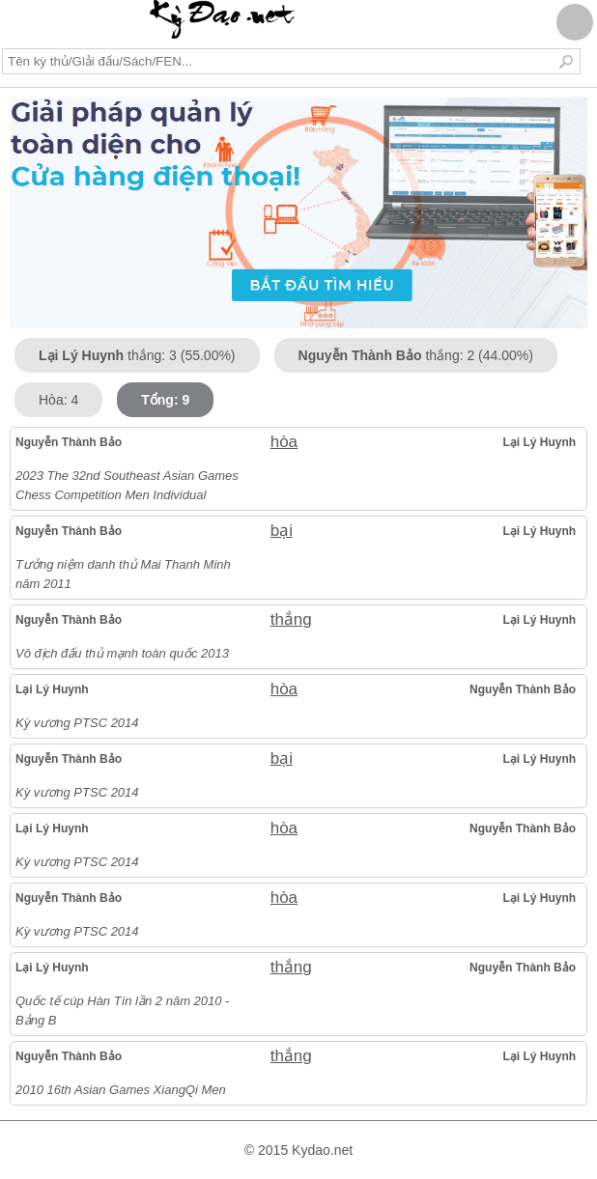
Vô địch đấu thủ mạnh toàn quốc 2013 (122, 653)
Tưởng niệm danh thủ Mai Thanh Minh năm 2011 (123, 574)
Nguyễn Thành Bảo (68, 442)
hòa (284, 442)
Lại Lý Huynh (539, 442)
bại (281, 530)
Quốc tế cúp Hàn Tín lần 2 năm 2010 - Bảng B (122, 1010)
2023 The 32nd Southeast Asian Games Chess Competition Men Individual (127, 485)
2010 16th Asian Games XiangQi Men (120, 1089)
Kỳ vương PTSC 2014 (77, 723)
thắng (291, 619)
